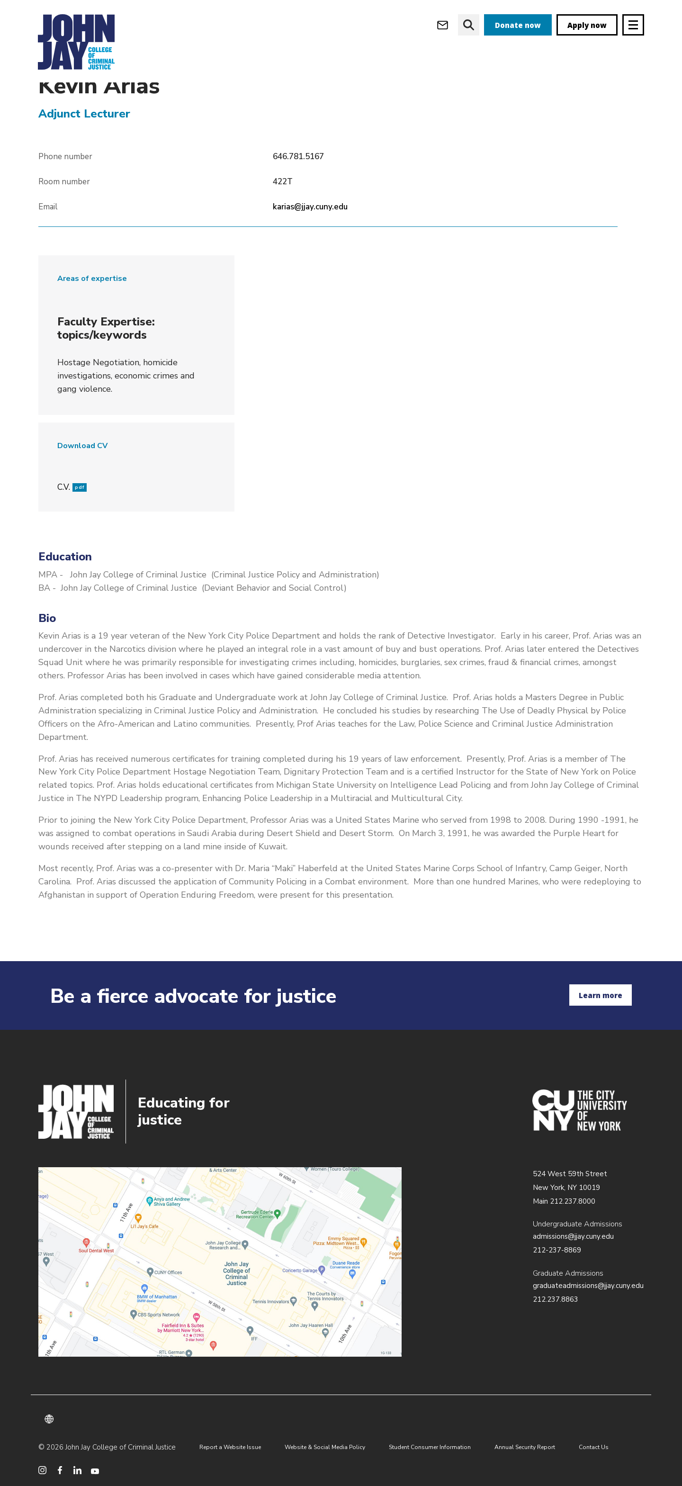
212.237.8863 (555, 1299)
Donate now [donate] (518, 25)
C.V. (72, 507)
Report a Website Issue (230, 1447)
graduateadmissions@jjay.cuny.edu (588, 1285)
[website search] (468, 25)
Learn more (600, 995)
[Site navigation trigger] (633, 25)
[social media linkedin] (77, 1470)
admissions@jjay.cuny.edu (573, 1236)
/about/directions (220, 1262)
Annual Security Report (524, 1447)
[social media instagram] (42, 1470)
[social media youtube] (95, 1470)
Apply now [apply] (587, 25)
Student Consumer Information (430, 1447)
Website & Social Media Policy (325, 1447)
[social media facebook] (60, 1470)
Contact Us (594, 1447)
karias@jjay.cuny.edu (310, 226)
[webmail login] (442, 25)
